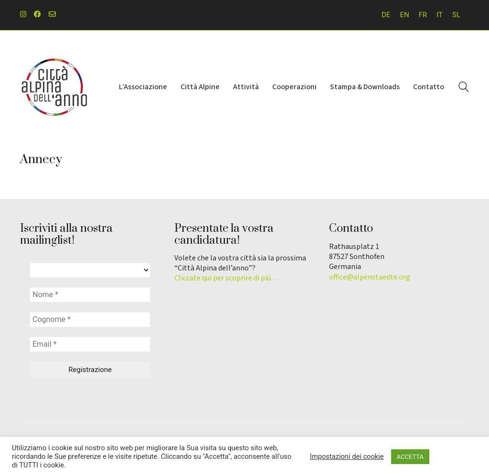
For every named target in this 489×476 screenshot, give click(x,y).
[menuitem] (386, 15)
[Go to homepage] (53, 87)
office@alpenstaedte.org (369, 277)
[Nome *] (90, 294)
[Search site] (463, 88)
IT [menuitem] (439, 14)
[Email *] (90, 344)
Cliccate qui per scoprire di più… (226, 278)
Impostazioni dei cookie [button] (347, 456)
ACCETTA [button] (410, 456)
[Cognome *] (90, 319)
